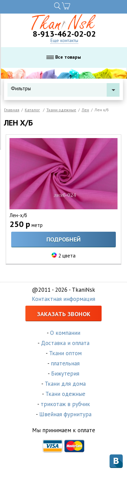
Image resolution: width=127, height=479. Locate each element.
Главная (11, 109)
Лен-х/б (18, 215)
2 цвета (67, 255)
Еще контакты (64, 40)
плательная (65, 363)
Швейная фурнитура (65, 414)
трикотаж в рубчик (65, 404)
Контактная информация (63, 299)
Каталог (32, 109)
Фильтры (65, 88)
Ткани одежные (61, 109)
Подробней (63, 239)
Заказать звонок (63, 314)
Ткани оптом (65, 353)
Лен (85, 109)
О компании (65, 333)
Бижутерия (65, 373)
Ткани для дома (65, 383)
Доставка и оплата (65, 343)
